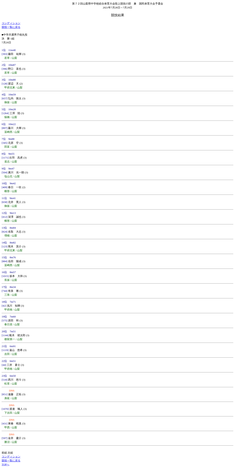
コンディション (11, 23)
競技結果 (117, 15)
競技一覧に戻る (11, 27)
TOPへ (5, 464)
